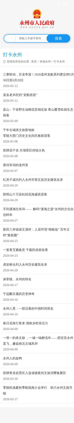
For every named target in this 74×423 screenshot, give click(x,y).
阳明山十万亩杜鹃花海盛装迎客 (25, 194)
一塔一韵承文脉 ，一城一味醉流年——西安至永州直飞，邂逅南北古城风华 (38, 340)
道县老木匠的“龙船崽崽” (20, 95)
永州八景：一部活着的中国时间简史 (28, 308)
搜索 (58, 38)
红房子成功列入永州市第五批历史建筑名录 (33, 179)
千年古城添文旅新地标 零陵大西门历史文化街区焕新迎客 (26, 132)
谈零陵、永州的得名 (17, 279)
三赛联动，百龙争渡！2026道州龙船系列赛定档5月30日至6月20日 (38, 77)
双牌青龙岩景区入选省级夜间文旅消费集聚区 (34, 373)
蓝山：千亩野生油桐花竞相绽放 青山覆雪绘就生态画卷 (38, 112)
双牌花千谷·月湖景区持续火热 (24, 150)
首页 (34, 61)
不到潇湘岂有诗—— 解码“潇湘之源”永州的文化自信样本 (38, 211)
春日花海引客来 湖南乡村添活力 (25, 323)
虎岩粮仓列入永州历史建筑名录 (25, 264)
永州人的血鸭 (12, 358)
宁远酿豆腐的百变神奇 (19, 294)
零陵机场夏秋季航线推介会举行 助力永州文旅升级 (37, 390)
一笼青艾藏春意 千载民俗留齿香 (25, 250)
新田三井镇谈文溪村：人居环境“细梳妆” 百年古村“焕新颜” (36, 232)
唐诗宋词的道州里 (15, 165)
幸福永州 (45, 61)
